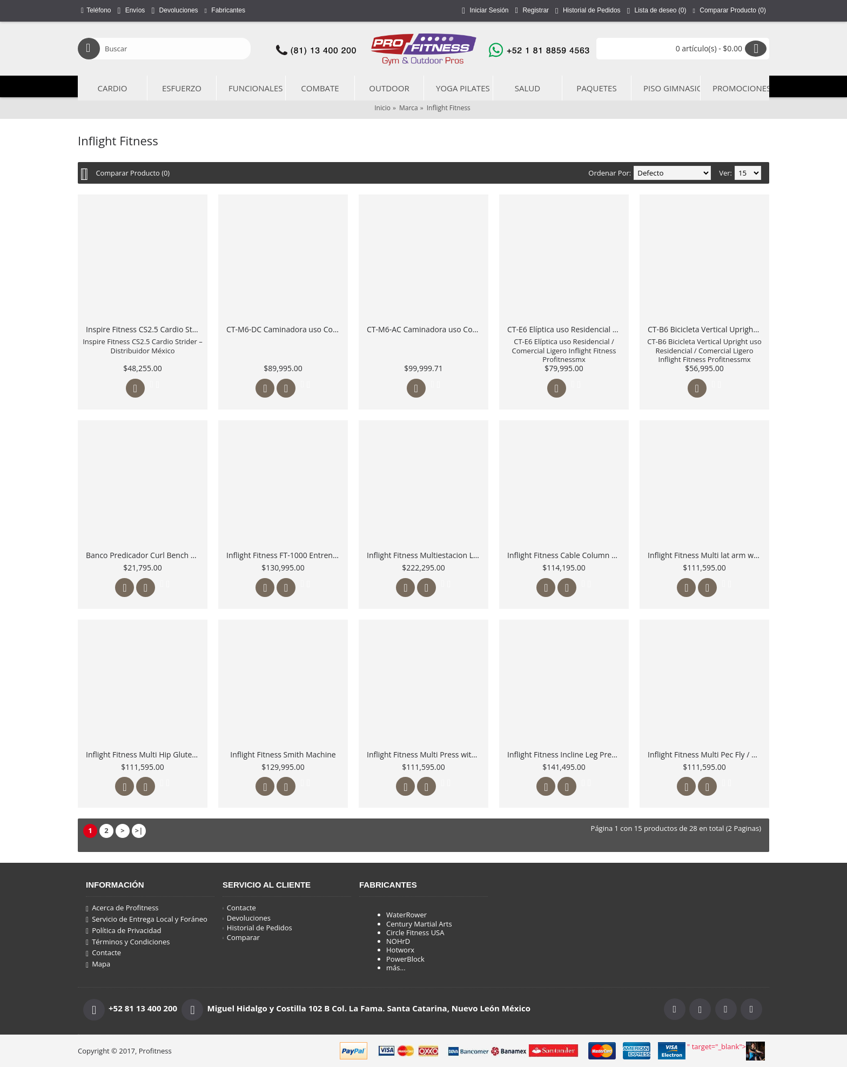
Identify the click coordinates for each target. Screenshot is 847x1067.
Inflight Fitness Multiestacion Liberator (425, 555)
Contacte (103, 953)
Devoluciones (247, 918)
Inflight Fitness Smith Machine (282, 754)
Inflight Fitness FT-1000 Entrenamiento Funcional (285, 555)
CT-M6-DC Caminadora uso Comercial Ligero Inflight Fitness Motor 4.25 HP (285, 329)
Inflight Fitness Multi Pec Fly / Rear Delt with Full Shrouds (706, 754)
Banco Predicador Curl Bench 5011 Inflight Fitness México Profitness (144, 555)
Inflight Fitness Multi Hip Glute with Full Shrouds (144, 754)
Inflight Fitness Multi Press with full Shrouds (425, 754)
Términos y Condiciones (128, 942)
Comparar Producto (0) (133, 173)
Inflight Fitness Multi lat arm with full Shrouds (706, 555)
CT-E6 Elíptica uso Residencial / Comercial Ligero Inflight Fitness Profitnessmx (565, 329)
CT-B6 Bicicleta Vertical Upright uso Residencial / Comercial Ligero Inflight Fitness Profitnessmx (706, 329)
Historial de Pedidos (257, 927)
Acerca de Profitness (122, 908)
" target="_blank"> (726, 1051)
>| (139, 830)
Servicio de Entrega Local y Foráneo (146, 919)
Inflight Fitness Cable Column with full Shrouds (565, 555)
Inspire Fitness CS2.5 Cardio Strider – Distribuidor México (144, 329)
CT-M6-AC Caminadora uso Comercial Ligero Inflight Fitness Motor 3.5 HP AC (425, 329)
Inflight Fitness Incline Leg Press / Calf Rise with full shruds (565, 754)
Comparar (241, 937)
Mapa (98, 964)
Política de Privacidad (123, 931)
